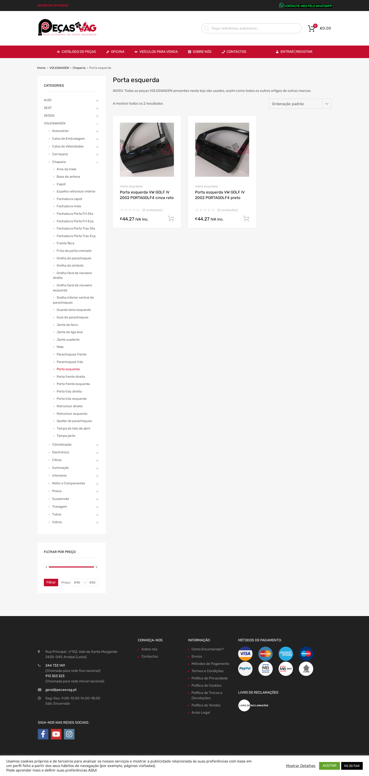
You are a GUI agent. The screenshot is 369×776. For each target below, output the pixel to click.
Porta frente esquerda (73, 384)
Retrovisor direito (69, 406)
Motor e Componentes (68, 483)
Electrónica (60, 452)
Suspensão (60, 499)
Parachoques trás (70, 362)
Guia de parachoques (72, 317)
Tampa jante (66, 436)
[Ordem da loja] (300, 104)
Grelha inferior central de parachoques (73, 300)
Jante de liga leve (70, 332)
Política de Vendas (206, 705)
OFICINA (117, 52)
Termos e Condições (208, 671)
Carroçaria (60, 154)
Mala (60, 347)
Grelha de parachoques (74, 258)
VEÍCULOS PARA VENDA (158, 52)
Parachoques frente (71, 354)
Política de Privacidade (210, 678)
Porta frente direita (71, 376)
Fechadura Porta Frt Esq (75, 221)
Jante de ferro (67, 325)
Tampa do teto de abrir (73, 428)
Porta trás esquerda (71, 399)
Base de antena (68, 176)
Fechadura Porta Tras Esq (76, 236)
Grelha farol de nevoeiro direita (72, 275)
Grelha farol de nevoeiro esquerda (72, 287)
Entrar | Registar (296, 52)
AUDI (48, 100)
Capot (61, 184)
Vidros (57, 522)
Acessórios (60, 131)
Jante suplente (68, 339)
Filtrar (51, 582)
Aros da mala (66, 169)
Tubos (56, 514)
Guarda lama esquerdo (74, 310)
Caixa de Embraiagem (68, 138)
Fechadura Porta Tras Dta (76, 228)
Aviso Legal (201, 712)
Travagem (59, 506)
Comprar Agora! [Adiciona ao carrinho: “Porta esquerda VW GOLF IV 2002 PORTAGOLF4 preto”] (246, 219)
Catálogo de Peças (79, 52)
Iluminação (60, 468)
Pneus (57, 491)
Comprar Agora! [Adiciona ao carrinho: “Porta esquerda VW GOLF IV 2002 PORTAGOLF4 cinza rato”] (171, 219)
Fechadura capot (69, 199)
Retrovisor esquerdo (72, 414)
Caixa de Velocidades (68, 146)
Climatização (61, 444)
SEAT (48, 108)
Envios (197, 656)
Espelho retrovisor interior (76, 191)
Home (41, 68)
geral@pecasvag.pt (60, 690)
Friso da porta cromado (74, 251)
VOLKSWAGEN (59, 68)
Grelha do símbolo (70, 265)
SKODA (49, 115)
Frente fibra (65, 243)
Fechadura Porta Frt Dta (75, 214)
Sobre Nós (202, 52)
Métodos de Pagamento (210, 664)
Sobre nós (149, 649)
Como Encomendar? (208, 649)
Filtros (57, 460)
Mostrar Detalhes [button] (300, 765)
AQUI (92, 770)
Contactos (236, 52)
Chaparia (79, 68)
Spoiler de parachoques (74, 421)
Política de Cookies (206, 685)
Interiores (59, 475)
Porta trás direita (69, 391)
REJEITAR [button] (352, 766)
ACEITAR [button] (329, 765)
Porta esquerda (131, 186)
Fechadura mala (69, 206)
